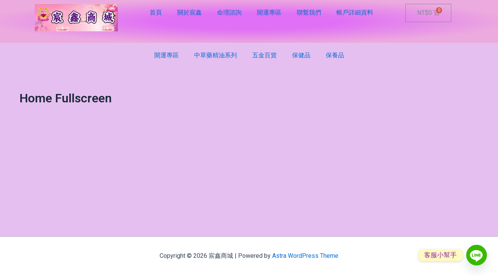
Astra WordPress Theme (305, 255)
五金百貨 (264, 55)
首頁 (156, 12)
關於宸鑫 (189, 12)
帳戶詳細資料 (354, 12)
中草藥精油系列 (215, 55)
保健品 (301, 55)
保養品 (335, 55)
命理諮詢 (229, 12)
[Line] (476, 255)
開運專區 (269, 12)
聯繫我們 (309, 12)
